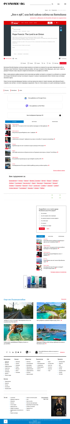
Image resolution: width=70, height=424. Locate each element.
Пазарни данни (8, 388)
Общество (28, 359)
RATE (60, 365)
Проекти (60, 359)
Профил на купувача (14, 408)
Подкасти (61, 363)
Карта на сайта (29, 401)
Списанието (7, 386)
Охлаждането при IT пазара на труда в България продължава (53, 267)
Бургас (21, 180)
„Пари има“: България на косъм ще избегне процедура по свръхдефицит (30, 126)
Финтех (38, 370)
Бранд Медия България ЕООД (32, 404)
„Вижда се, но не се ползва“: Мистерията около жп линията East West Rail (17, 321)
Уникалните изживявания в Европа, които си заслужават (16, 343)
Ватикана (14, 90)
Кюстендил (26, 183)
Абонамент (12, 401)
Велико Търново (35, 180)
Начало (46, 10)
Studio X (39, 421)
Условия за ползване (30, 406)
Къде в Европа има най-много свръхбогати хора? (54, 261)
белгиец (7, 90)
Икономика (7, 359)
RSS (28, 352)
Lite (49, 10)
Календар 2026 (62, 361)
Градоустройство (30, 370)
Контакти (12, 403)
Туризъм (6, 373)
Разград (24, 185)
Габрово (55, 180)
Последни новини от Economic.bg (58, 272)
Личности (50, 367)
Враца (49, 180)
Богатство (45, 258)
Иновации (18, 365)
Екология (28, 372)
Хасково (30, 188)
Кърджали (18, 183)
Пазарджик (47, 183)
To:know (13, 163)
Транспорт (7, 370)
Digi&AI (38, 361)
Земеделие (7, 371)
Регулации (18, 372)
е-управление (40, 365)
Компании (14, 144)
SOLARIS (60, 372)
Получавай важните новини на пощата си (48, 351)
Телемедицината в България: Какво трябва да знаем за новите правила (30, 165)
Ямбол (42, 188)
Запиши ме (62, 352)
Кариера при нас (13, 406)
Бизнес (16, 359)
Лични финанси (30, 363)
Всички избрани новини (59, 170)
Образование (29, 367)
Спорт (49, 370)
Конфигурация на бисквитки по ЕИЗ (16, 411)
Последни (14, 121)
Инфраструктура (15, 157)
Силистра (36, 185)
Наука (49, 361)
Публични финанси (15, 124)
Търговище (22, 188)
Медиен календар (14, 413)
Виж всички (63, 299)
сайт (20, 90)
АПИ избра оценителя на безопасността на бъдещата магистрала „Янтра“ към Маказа (35, 152)
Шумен (36, 188)
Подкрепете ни (29, 408)
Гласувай (42, 228)
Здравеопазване (30, 368)
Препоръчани (55, 121)
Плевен (11, 185)
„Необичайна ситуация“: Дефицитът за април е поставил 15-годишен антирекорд (33, 139)
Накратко (7, 383)
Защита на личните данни (31, 397)
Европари (7, 364)
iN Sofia (60, 368)
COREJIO (60, 367)
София (56, 185)
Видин (43, 180)
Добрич (11, 183)
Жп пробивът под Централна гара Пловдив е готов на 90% (27, 158)
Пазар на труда (46, 265)
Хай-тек (39, 368)
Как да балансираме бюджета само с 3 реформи (24, 132)
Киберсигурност (40, 367)
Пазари (17, 367)
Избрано (13, 150)
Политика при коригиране (31, 403)
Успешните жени (62, 370)
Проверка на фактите (14, 399)
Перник (54, 183)
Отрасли (17, 363)
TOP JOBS (61, 374)
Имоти (17, 370)
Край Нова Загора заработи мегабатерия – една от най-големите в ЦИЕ (54, 241)
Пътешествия (54, 10)
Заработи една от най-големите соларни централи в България (29, 145)
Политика (28, 361)
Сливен (43, 185)
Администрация (30, 374)
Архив (48, 228)
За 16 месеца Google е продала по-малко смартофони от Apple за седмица (36, 286)
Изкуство (50, 368)
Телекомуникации (41, 363)
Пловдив (18, 185)
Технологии (33, 283)
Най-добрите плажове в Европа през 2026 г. (49, 320)
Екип (27, 399)
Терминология (8, 381)
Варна (26, 180)
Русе (30, 185)
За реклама (12, 397)
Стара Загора (13, 188)
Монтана (39, 183)
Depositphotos (38, 423)
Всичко (6, 379)
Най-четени (34, 121)
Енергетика (46, 239)
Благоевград (13, 180)
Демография (29, 365)
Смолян (49, 185)
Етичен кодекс (13, 404)
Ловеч (33, 183)
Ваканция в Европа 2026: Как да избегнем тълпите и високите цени (51, 343)
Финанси (17, 368)
